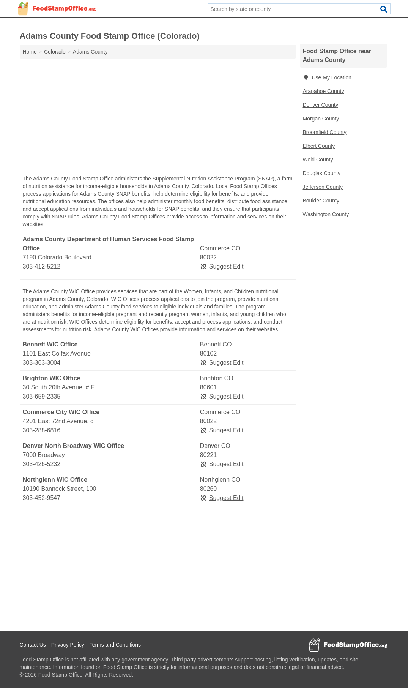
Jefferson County (323, 187)
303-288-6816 (42, 430)
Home (30, 52)
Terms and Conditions (115, 645)
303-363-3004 (42, 362)
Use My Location (327, 77)
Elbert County (319, 146)
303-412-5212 (42, 266)
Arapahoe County (323, 91)
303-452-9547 (42, 498)
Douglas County (322, 173)
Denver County (320, 105)
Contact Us (33, 645)
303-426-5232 (42, 464)
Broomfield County (325, 132)
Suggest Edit (222, 266)
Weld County (318, 160)
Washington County (326, 214)
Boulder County (321, 201)
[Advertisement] (158, 118)
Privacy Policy (67, 645)
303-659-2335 (42, 396)
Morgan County (321, 118)
